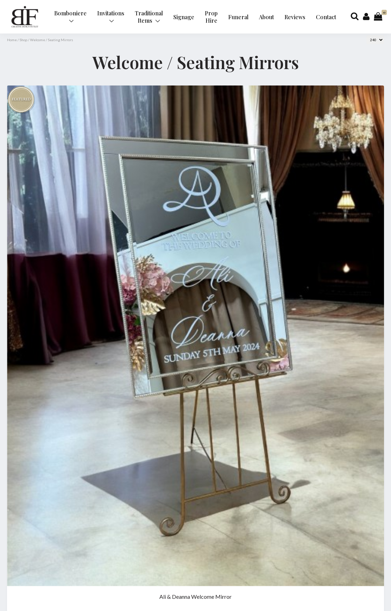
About (266, 17)
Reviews (294, 17)
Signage (183, 17)
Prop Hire (211, 16)
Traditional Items (149, 16)
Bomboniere (70, 16)
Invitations (110, 16)
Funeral (238, 17)
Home (12, 40)
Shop (23, 40)
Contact (326, 17)
